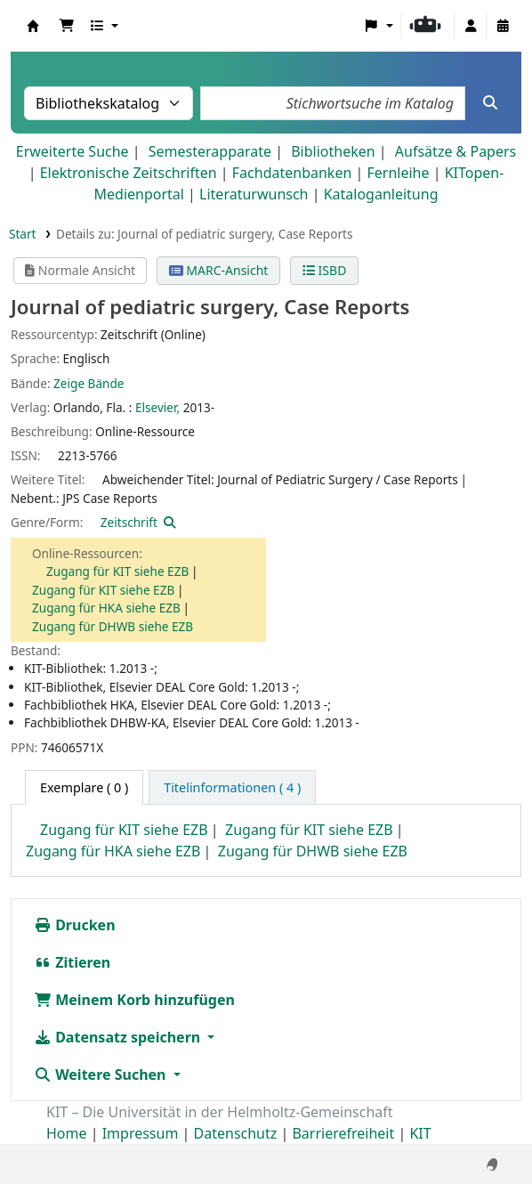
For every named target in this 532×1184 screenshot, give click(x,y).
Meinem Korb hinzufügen (134, 1000)
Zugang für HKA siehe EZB (106, 607)
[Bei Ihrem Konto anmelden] (470, 26)
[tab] (232, 788)
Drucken (75, 925)
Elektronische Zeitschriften (128, 172)
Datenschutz (236, 1133)
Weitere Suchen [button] (102, 1074)
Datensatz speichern (119, 1037)
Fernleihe (398, 172)
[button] (67, 26)
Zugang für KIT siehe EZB (117, 571)
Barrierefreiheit (343, 1133)
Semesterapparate (210, 151)
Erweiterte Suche (72, 151)
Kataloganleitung (381, 194)
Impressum (140, 1133)
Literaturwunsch (253, 194)
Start (22, 233)
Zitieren (72, 962)
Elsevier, (157, 407)
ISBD (324, 270)
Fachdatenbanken (292, 172)
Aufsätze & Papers (455, 151)
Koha (33, 26)
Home (66, 1133)
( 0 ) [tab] (84, 787)
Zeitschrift (129, 522)
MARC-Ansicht (219, 270)
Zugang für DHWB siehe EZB (112, 626)
